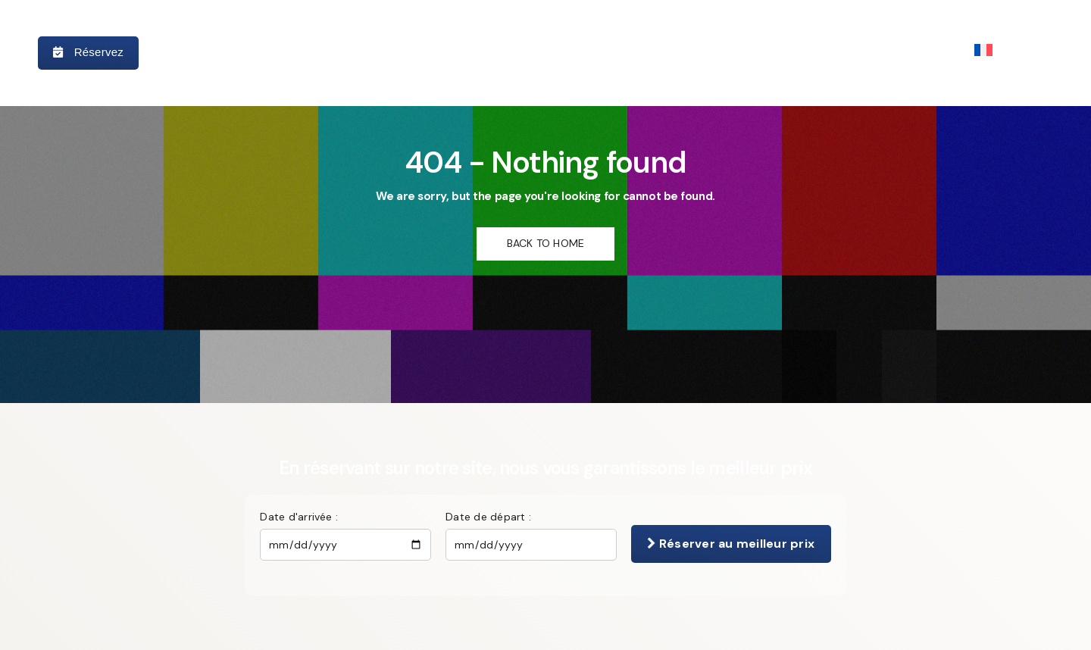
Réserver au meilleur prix (731, 544)
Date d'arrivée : (299, 516)
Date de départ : (488, 516)
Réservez (88, 51)
